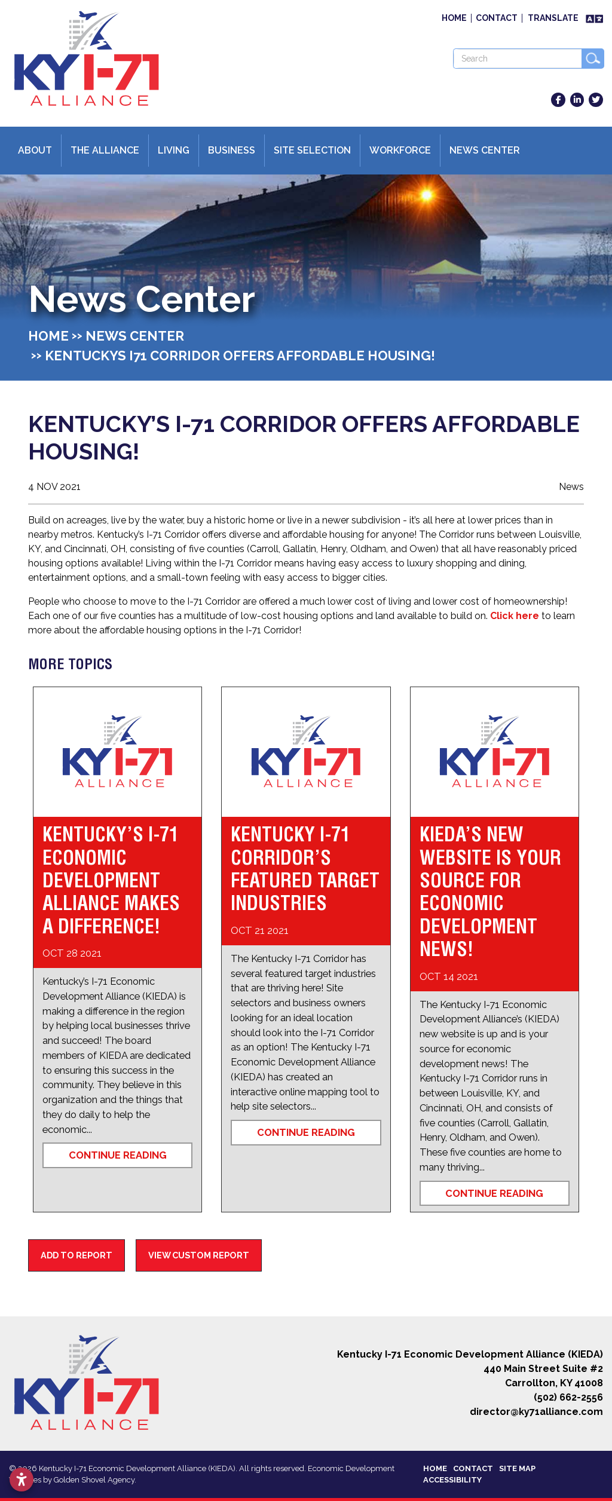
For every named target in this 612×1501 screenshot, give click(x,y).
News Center (484, 150)
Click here (514, 615)
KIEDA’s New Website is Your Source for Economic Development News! (490, 891)
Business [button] (231, 150)
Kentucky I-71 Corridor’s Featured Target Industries (305, 868)
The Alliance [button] (105, 150)
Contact (497, 18)
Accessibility (452, 1479)
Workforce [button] (400, 150)
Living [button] (173, 150)
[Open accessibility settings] (21, 1479)
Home (454, 18)
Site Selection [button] (312, 150)
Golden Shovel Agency (94, 1479)
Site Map (517, 1468)
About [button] (35, 150)
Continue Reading (118, 1155)
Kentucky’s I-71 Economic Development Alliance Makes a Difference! (111, 880)
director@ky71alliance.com (536, 1411)
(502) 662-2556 (568, 1397)
